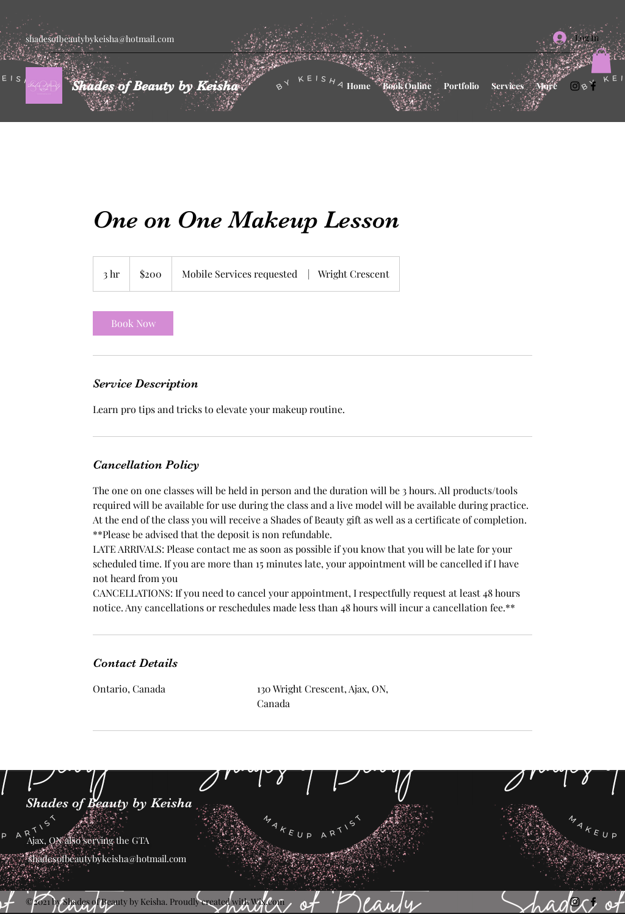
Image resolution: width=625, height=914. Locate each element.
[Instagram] (575, 86)
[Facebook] (593, 86)
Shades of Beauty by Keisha (154, 85)
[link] (133, 323)
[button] (601, 60)
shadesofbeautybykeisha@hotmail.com (100, 39)
